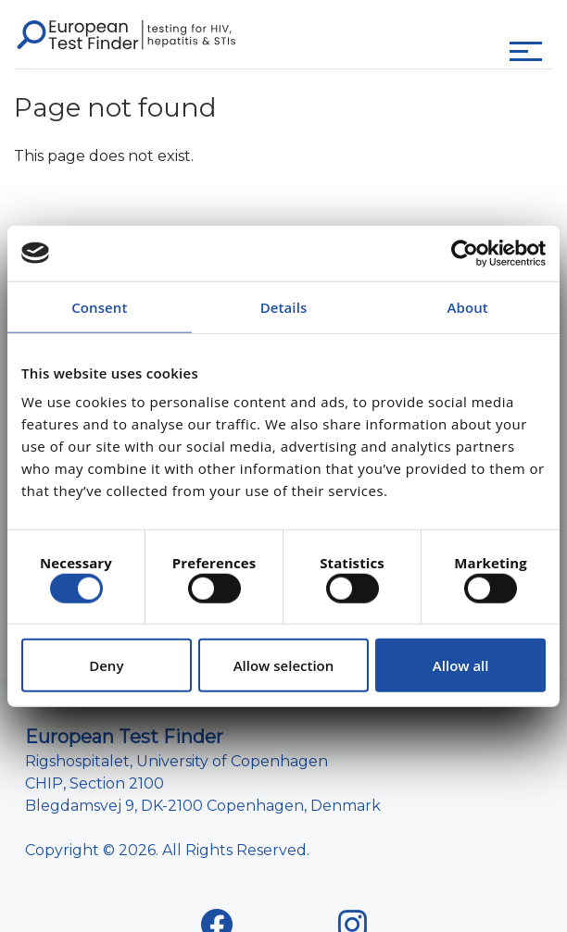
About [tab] (467, 306)
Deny (106, 665)
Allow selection (283, 665)
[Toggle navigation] (525, 51)
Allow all (461, 665)
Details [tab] (284, 306)
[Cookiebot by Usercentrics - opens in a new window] (465, 253)
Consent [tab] (99, 306)
